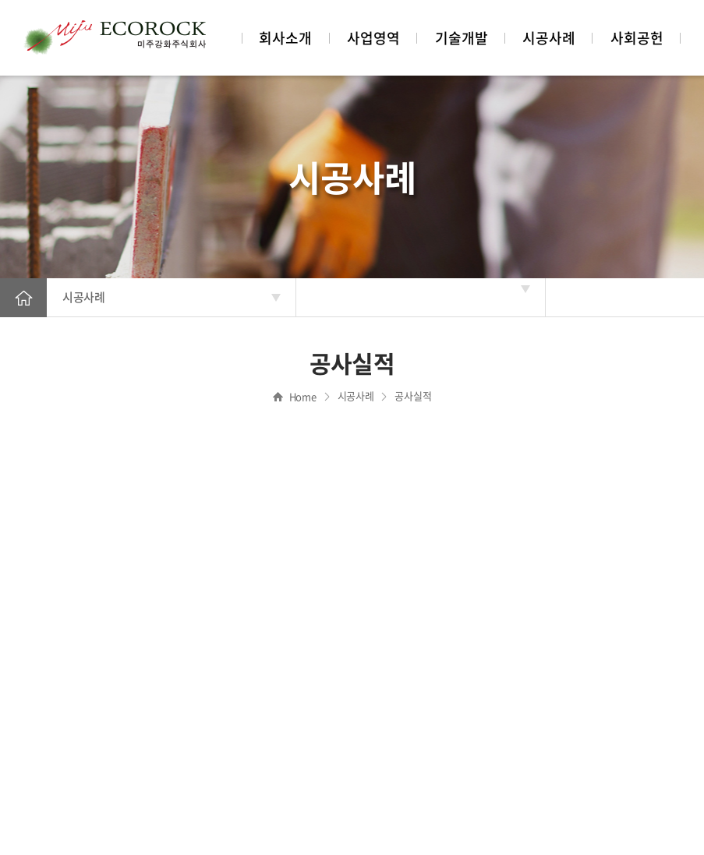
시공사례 (548, 37)
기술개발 (461, 37)
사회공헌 (636, 37)
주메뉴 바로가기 (0, 0)
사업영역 (373, 37)
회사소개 (285, 37)
